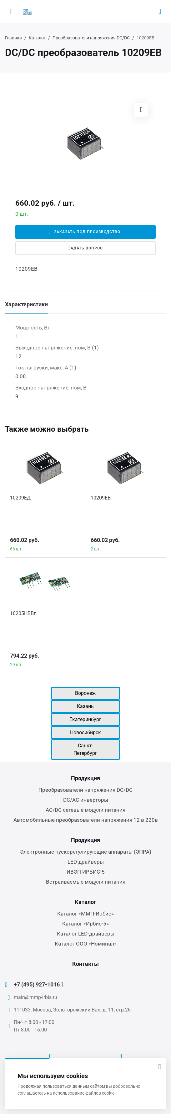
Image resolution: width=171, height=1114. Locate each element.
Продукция (85, 778)
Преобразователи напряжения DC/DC (91, 37)
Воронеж (85, 693)
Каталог (37, 37)
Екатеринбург (85, 719)
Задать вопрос (85, 248)
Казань (85, 706)
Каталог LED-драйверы (85, 934)
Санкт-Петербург (85, 749)
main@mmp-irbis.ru (35, 997)
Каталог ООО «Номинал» (86, 944)
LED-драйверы (86, 862)
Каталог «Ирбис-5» (85, 924)
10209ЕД (20, 498)
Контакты (85, 964)
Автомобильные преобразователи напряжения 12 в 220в (85, 820)
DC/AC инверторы (85, 800)
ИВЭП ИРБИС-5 (86, 872)
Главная (13, 37)
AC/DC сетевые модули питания (85, 810)
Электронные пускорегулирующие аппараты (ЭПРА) (85, 852)
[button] (141, 110)
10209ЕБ (101, 498)
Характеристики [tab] (26, 304)
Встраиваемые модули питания (85, 882)
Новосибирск (85, 732)
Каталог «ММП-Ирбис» (85, 914)
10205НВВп (23, 613)
